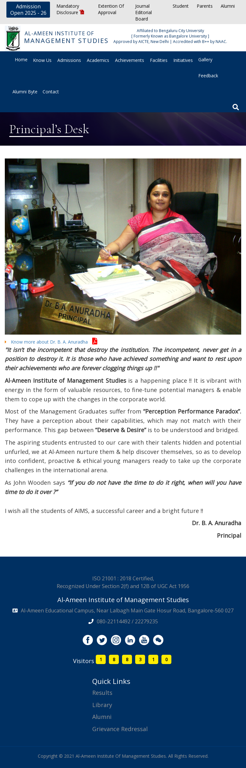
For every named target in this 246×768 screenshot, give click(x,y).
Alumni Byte (24, 92)
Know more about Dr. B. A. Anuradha (51, 342)
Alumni (228, 6)
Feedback (208, 76)
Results (102, 692)
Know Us (42, 60)
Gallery (205, 59)
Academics (98, 60)
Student (181, 6)
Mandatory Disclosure (70, 9)
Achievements (129, 60)
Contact (51, 92)
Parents (205, 6)
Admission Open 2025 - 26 (28, 9)
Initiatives (183, 60)
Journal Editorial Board (143, 12)
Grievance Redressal (120, 729)
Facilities (159, 60)
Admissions (69, 60)
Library (102, 705)
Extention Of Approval (111, 9)
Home (21, 59)
